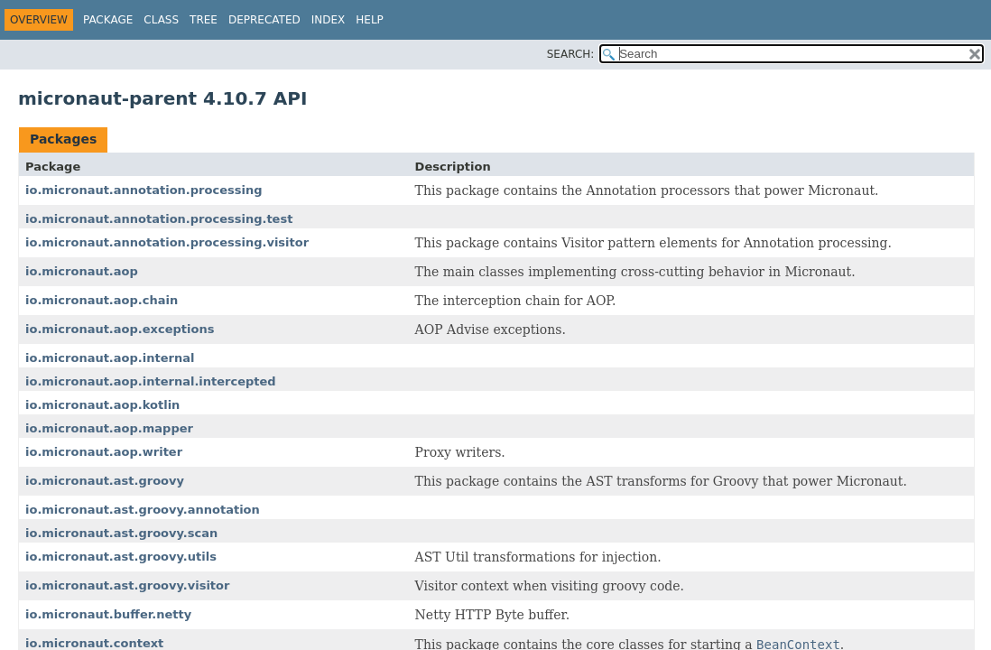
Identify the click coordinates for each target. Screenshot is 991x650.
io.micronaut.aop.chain (101, 300)
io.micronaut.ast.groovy (104, 481)
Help (370, 20)
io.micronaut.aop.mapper (109, 428)
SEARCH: (571, 54)
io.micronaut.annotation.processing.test (158, 219)
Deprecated (264, 20)
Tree (204, 20)
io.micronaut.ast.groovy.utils (121, 556)
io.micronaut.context (94, 643)
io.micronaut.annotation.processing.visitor (167, 242)
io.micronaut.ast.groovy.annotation (142, 509)
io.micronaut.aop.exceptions (119, 329)
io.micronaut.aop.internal (109, 358)
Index (328, 20)
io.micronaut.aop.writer (103, 452)
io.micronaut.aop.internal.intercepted (150, 381)
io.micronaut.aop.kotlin (102, 405)
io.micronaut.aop (81, 271)
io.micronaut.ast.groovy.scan (121, 533)
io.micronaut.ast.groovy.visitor (127, 585)
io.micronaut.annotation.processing (143, 190)
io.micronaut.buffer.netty (108, 614)
